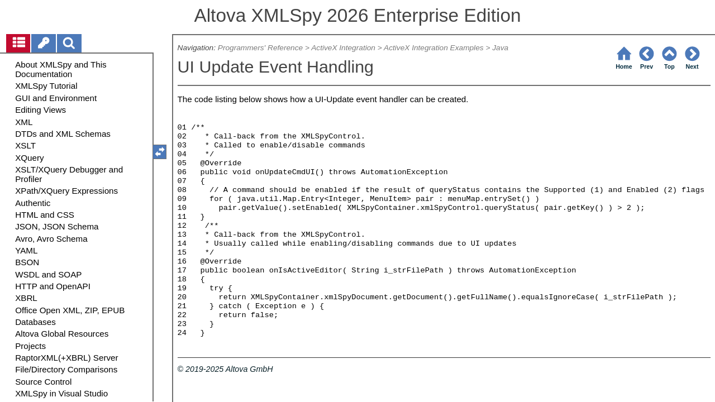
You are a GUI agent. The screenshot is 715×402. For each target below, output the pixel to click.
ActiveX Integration (343, 48)
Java (500, 48)
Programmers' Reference (260, 48)
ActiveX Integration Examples (434, 48)
